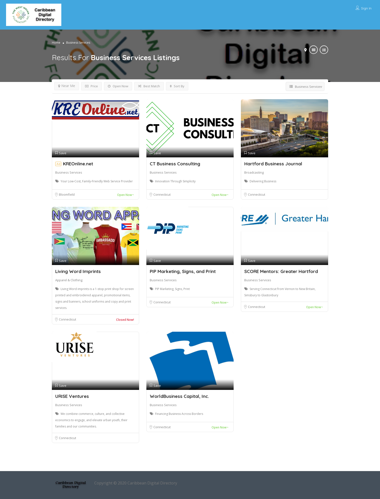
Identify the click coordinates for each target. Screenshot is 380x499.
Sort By (177, 86)
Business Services (68, 172)
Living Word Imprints (78, 271)
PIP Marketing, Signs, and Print (183, 271)
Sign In (366, 8)
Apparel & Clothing (68, 280)
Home (56, 42)
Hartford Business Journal (273, 164)
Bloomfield (67, 194)
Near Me (66, 85)
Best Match (149, 86)
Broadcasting (254, 172)
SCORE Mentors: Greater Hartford (281, 271)
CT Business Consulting (175, 164)
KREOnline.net (78, 164)
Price (91, 86)
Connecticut (162, 194)
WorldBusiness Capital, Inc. (179, 396)
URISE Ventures (72, 396)
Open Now (118, 86)
